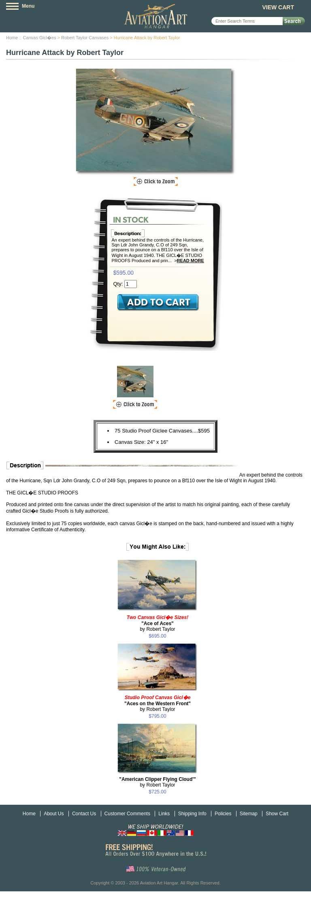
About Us (54, 813)
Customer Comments (127, 813)
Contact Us (84, 813)
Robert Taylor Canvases (85, 37)
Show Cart (277, 813)
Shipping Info (192, 813)
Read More (190, 260)
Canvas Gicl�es (39, 37)
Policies (223, 813)
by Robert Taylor (157, 623)
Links (164, 813)
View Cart (278, 7)
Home (12, 37)
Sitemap (249, 813)
